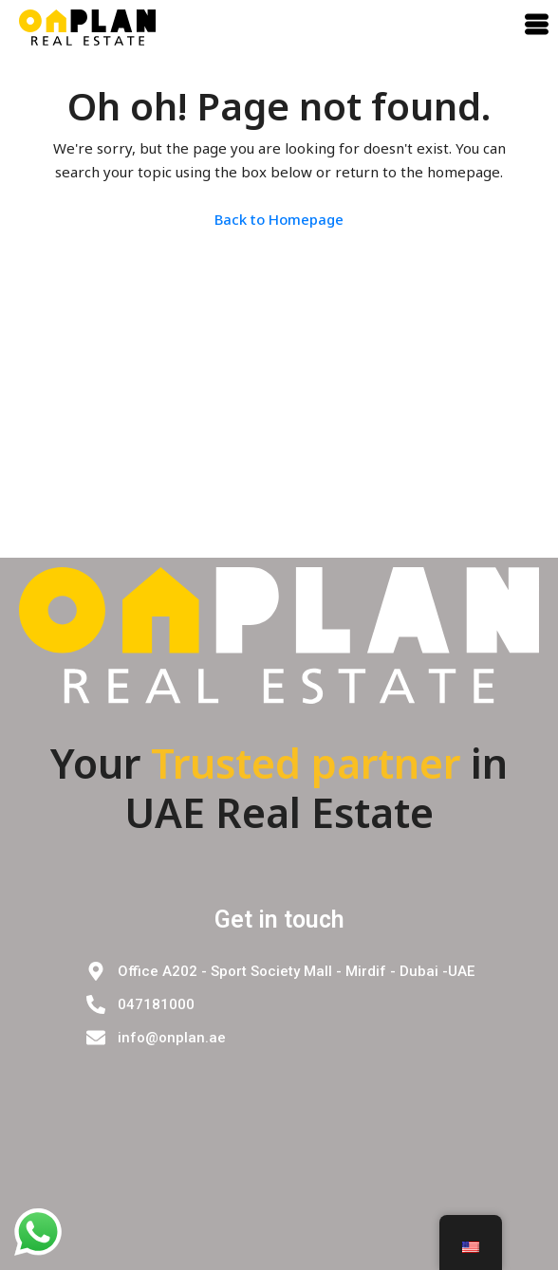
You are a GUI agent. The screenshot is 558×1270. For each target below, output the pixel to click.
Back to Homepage (279, 219)
